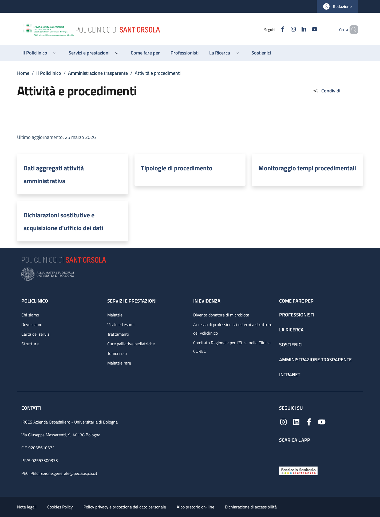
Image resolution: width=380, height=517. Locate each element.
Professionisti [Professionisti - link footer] (296, 314)
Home (23, 73)
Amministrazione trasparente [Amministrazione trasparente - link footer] (315, 359)
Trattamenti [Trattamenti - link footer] (118, 334)
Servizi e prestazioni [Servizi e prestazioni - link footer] (132, 300)
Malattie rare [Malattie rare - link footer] (119, 363)
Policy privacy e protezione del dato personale (125, 507)
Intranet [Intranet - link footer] (289, 374)
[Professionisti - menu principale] (184, 53)
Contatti (31, 408)
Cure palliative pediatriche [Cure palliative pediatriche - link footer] (131, 343)
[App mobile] (283, 453)
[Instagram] (284, 29)
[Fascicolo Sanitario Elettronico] (298, 470)
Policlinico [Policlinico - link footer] (34, 300)
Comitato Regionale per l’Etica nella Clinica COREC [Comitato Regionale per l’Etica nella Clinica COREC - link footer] (232, 346)
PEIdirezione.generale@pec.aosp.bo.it (63, 473)
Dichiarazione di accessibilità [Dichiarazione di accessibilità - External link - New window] (251, 507)
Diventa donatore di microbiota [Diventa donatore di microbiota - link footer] (221, 315)
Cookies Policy (60, 507)
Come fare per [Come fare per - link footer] (296, 300)
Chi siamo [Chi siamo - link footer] (30, 315)
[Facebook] (273, 29)
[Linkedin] (295, 29)
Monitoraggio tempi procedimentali (307, 168)
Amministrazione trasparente (98, 73)
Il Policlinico (48, 73)
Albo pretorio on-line (195, 507)
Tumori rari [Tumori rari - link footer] (117, 353)
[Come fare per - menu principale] (145, 53)
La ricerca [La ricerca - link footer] (291, 329)
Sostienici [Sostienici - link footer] (291, 344)
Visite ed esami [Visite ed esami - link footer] (120, 324)
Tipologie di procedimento (176, 168)
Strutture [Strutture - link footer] (30, 343)
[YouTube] (305, 29)
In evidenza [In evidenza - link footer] (206, 300)
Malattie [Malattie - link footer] (114, 315)
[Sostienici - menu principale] (261, 53)
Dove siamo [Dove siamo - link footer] (31, 324)
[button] (337, 6)
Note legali (27, 507)
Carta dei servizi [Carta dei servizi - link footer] (35, 334)
